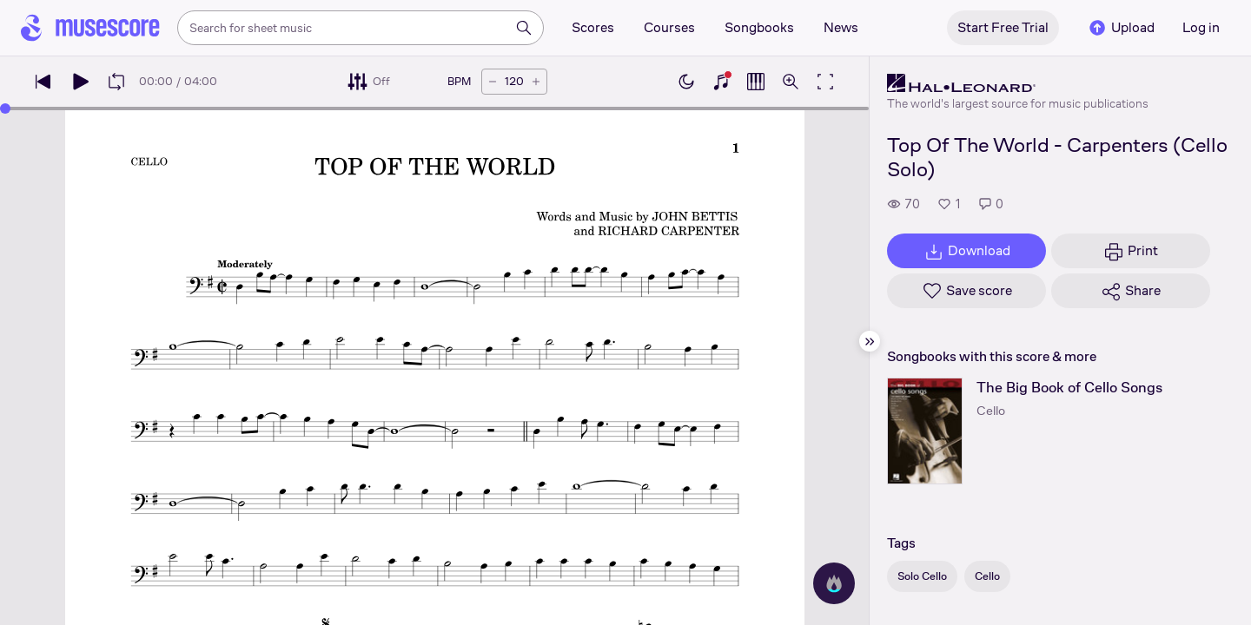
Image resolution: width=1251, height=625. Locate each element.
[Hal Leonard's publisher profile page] (1017, 83)
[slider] (5, 108)
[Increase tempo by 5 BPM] (536, 81)
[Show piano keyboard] (721, 81)
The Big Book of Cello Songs (1069, 387)
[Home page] (90, 28)
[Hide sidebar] (869, 341)
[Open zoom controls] (790, 81)
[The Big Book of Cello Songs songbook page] (925, 431)
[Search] (524, 27)
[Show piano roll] (755, 81)
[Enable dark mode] (686, 81)
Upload (1121, 27)
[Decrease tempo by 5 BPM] (492, 81)
